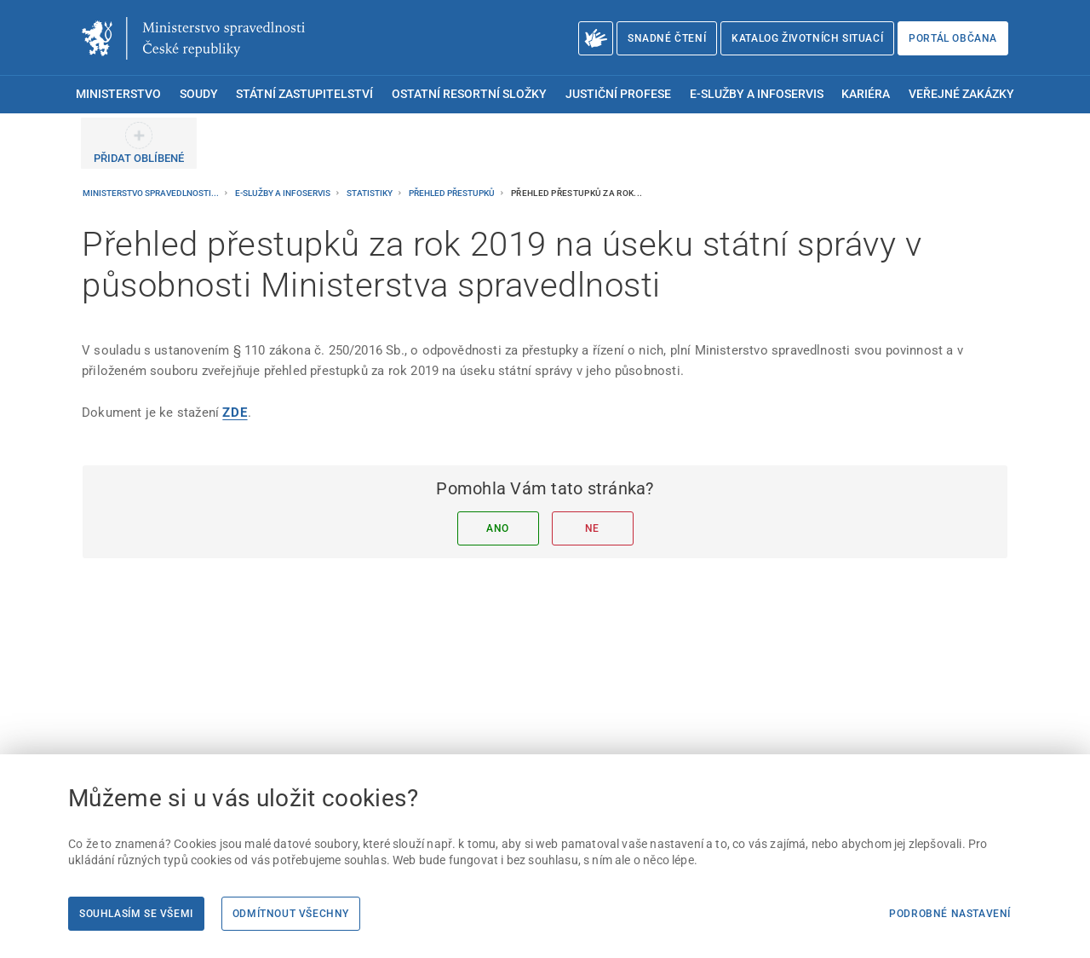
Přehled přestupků (452, 193)
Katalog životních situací (807, 38)
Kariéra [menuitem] (865, 94)
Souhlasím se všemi (136, 914)
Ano (497, 528)
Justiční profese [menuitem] (618, 94)
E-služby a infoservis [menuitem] (756, 94)
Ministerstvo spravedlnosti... (152, 193)
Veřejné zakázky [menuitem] (961, 94)
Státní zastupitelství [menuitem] (304, 94)
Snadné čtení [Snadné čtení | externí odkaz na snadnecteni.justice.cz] (667, 38)
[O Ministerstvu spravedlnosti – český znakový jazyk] (595, 38)
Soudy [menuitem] (199, 94)
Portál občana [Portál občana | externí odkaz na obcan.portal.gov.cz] (953, 38)
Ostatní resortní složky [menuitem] (469, 94)
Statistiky (370, 193)
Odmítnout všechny (290, 914)
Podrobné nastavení (950, 914)
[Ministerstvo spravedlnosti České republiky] (193, 38)
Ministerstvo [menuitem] (118, 94)
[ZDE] (234, 412)
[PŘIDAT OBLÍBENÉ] (139, 143)
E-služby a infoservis (283, 193)
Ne (592, 528)
